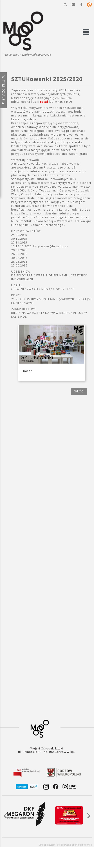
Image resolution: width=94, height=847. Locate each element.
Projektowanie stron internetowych (74, 845)
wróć (78, 391)
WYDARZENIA (12, 55)
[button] (65, 4)
